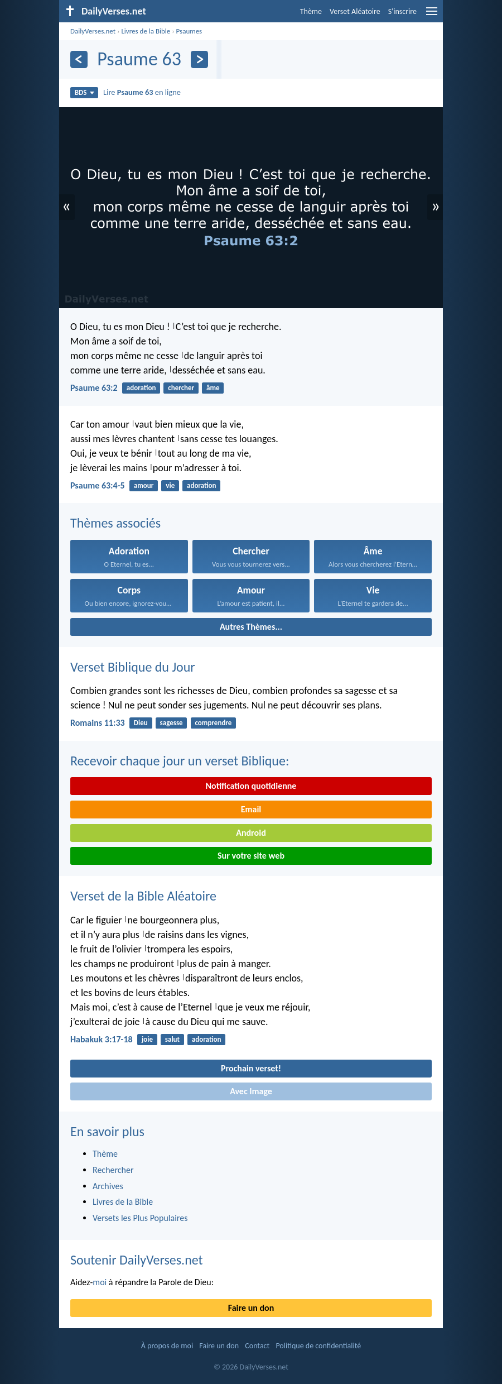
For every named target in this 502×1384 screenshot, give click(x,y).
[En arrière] (79, 59)
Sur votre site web (251, 855)
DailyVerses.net (92, 31)
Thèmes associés (115, 523)
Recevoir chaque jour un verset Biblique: (179, 761)
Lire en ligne (142, 92)
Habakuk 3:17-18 (101, 1039)
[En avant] (199, 59)
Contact (257, 1346)
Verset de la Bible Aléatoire (143, 896)
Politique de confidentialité (318, 1346)
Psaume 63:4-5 (97, 485)
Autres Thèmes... (251, 626)
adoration (141, 388)
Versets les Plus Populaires (140, 1218)
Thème (311, 11)
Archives (108, 1186)
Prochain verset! (251, 1068)
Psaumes (189, 31)
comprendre (213, 723)
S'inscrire (402, 11)
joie (147, 1039)
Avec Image (251, 1091)
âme (213, 388)
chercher (181, 388)
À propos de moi (167, 1346)
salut (172, 1039)
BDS (84, 92)
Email (251, 809)
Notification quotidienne (251, 785)
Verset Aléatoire (355, 11)
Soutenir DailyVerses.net (136, 1260)
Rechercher (113, 1170)
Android (251, 832)
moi (100, 1282)
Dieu (141, 723)
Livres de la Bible (145, 31)
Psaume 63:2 (94, 387)
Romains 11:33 (97, 722)
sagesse (171, 723)
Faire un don (251, 1307)
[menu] (432, 15)
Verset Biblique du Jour (132, 667)
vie (170, 485)
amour (144, 485)
